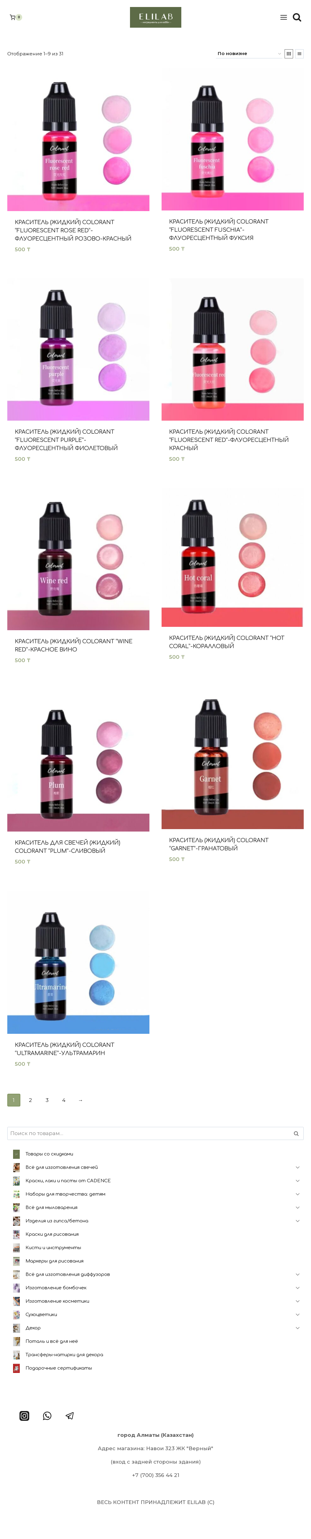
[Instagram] (24, 1416)
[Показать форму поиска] (297, 17)
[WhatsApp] (47, 1416)
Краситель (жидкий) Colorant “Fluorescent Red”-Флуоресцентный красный (229, 440)
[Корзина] (16, 17)
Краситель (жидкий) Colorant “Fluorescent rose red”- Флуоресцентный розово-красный (73, 230)
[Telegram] (70, 1416)
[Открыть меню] (283, 17)
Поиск (298, 1133)
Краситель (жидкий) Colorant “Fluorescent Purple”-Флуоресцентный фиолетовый (66, 440)
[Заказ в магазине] (249, 53)
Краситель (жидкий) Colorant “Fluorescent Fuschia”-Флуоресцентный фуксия (218, 230)
